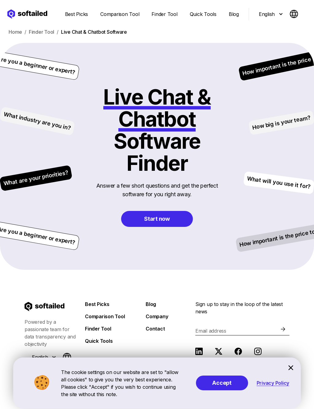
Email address (210, 331)
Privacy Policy (273, 383)
